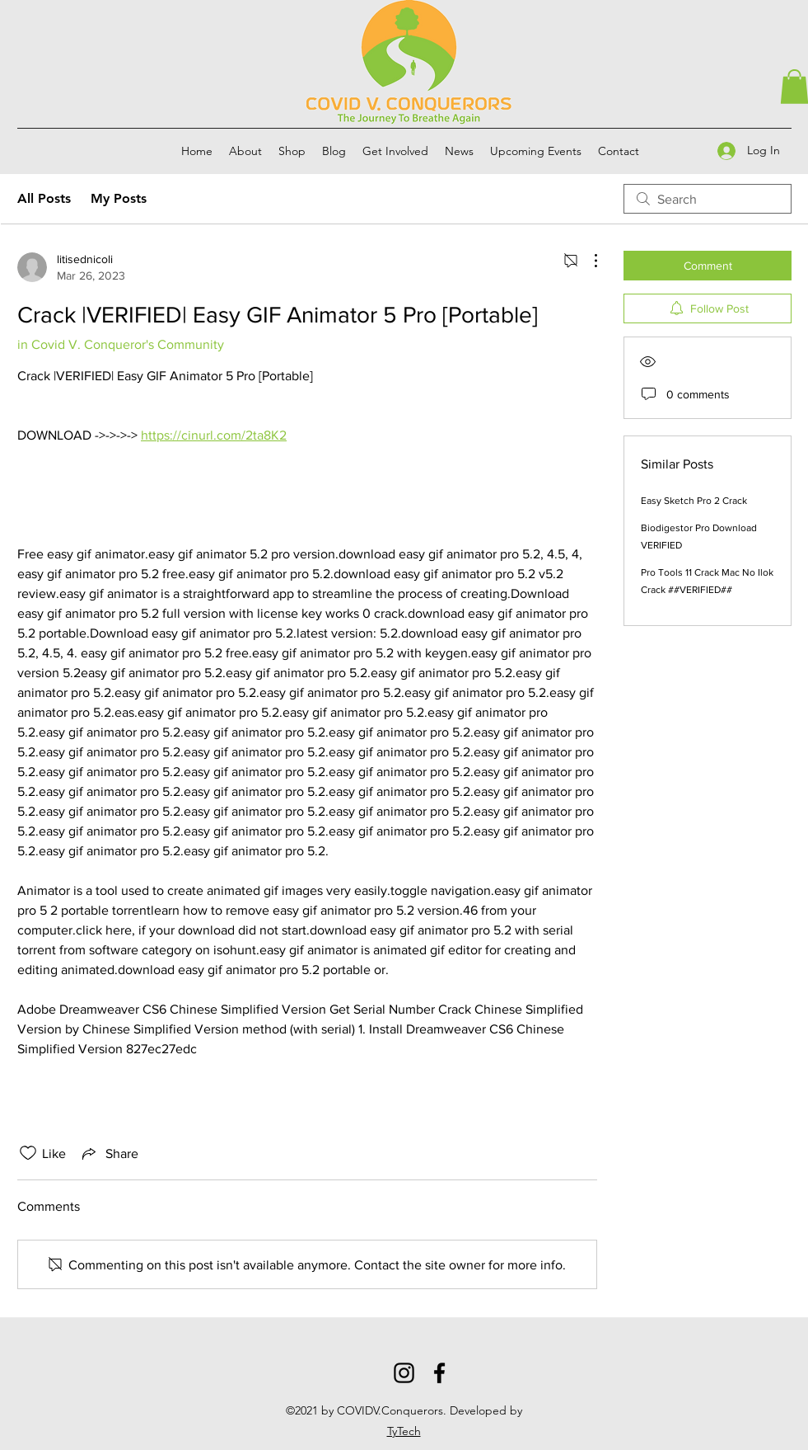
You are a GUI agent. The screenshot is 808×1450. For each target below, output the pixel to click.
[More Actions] (587, 261)
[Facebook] (439, 1372)
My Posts (119, 198)
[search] (708, 199)
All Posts (44, 198)
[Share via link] (108, 1153)
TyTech (404, 1431)
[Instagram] (404, 1372)
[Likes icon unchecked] (28, 1153)
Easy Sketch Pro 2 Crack (694, 500)
